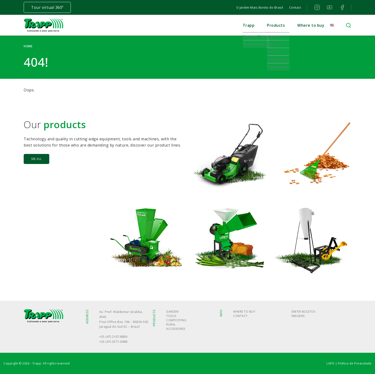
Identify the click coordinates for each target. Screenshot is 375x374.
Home (28, 46)
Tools (171, 316)
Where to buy (310, 25)
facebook (341, 7)
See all (36, 159)
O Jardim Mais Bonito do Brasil (259, 7)
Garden (172, 312)
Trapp (249, 25)
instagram (316, 7)
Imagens (298, 316)
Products (276, 25)
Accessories (175, 329)
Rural (171, 324)
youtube (329, 7)
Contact (295, 7)
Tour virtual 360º (47, 7)
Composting (176, 320)
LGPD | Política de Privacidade (348, 363)
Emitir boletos (303, 312)
